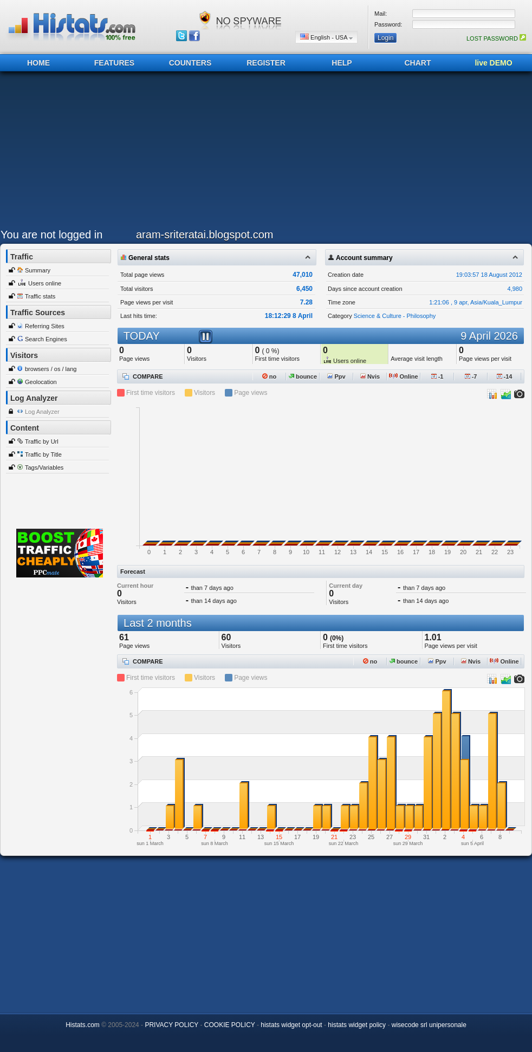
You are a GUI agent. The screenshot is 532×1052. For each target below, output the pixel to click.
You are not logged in (51, 235)
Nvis (370, 376)
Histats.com (83, 1025)
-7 (471, 376)
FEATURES (114, 63)
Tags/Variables (44, 467)
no (269, 376)
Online (403, 376)
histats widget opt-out (291, 1025)
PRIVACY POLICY (171, 1025)
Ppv (336, 376)
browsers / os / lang (50, 369)
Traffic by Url (42, 441)
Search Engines (46, 339)
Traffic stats (40, 296)
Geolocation (41, 382)
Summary (37, 270)
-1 (437, 376)
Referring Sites (44, 326)
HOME (38, 63)
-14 (504, 376)
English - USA (326, 37)
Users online (44, 283)
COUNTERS (190, 63)
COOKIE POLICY (229, 1025)
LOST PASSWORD (496, 38)
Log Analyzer (42, 411)
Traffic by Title (43, 454)
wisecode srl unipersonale (429, 1025)
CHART (418, 63)
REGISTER (266, 63)
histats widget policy (357, 1025)
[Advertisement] (180, 153)
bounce (303, 376)
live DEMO (493, 63)
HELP (342, 63)
